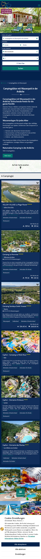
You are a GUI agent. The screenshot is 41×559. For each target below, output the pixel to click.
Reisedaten (4, 42)
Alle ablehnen (20, 549)
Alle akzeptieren (20, 544)
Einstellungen (20, 554)
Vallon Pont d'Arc (8, 207)
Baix (4, 357)
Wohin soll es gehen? (7, 35)
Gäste (3, 55)
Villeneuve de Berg (8, 257)
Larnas (5, 403)
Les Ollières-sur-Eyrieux (10, 448)
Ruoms (5, 309)
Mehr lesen (7, 156)
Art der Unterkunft (6, 48)
